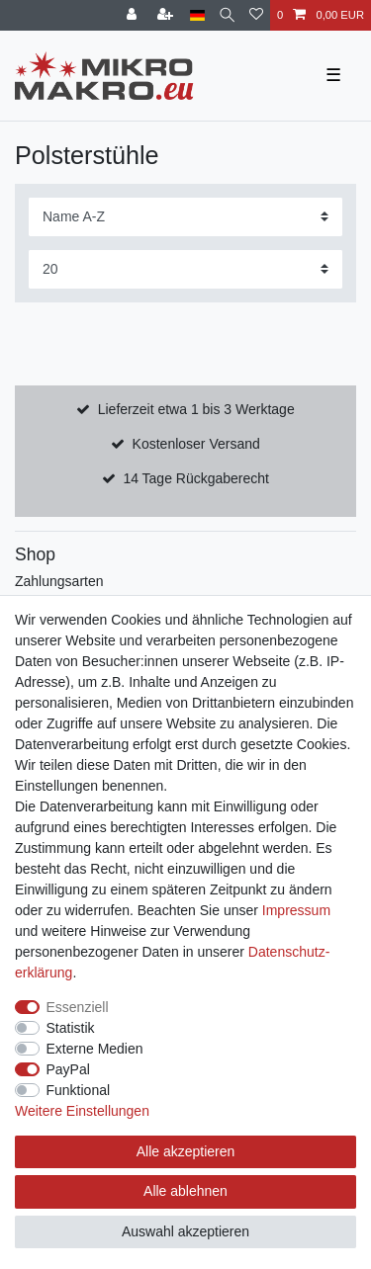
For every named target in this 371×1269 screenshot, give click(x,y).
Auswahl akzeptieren (185, 1231)
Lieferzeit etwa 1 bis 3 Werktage (196, 409)
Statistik (70, 1028)
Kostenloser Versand (196, 444)
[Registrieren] (167, 15)
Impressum (296, 910)
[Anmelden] (133, 15)
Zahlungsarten (59, 581)
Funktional (78, 1090)
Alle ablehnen (185, 1191)
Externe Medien (94, 1049)
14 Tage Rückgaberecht (196, 478)
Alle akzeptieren (186, 1151)
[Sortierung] (185, 217)
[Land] (197, 15)
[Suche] (227, 15)
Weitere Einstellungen (82, 1111)
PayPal (68, 1069)
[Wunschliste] (256, 15)
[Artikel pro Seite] (185, 269)
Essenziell (77, 1007)
